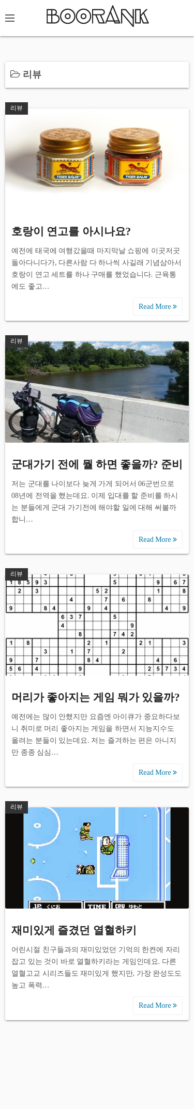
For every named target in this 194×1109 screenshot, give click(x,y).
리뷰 (16, 108)
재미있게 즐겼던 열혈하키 (74, 930)
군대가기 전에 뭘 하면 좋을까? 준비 (97, 464)
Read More (158, 306)
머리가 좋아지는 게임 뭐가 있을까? (95, 697)
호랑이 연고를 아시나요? (71, 231)
